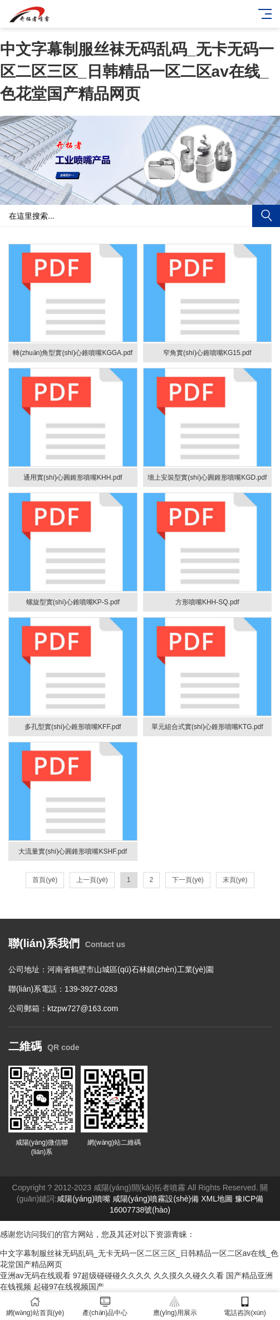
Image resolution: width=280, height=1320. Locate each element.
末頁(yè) (235, 880)
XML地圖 (217, 1198)
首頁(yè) (44, 880)
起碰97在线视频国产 (69, 1286)
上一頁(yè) (92, 880)
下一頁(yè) (188, 880)
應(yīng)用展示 (175, 1306)
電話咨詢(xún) (245, 1306)
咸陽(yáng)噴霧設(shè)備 (155, 1198)
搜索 (266, 216)
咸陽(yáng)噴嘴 (83, 1198)
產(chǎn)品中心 (105, 1306)
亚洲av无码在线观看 (35, 1275)
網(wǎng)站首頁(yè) (35, 1306)
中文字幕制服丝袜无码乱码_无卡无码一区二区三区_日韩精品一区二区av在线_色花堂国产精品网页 (137, 71)
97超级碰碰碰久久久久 (112, 1275)
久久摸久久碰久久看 (189, 1275)
